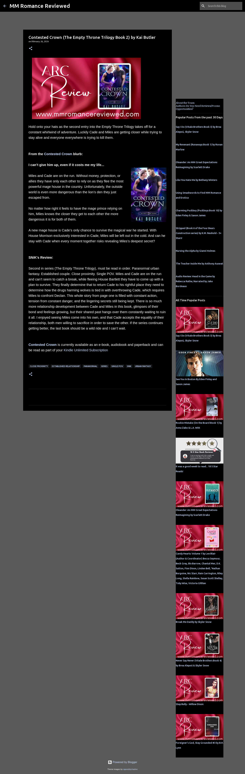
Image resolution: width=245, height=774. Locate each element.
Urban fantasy (143, 366)
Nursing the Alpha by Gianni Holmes (195, 250)
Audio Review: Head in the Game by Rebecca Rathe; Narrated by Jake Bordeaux (195, 281)
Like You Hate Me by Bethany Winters (196, 180)
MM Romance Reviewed (40, 6)
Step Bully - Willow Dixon (189, 704)
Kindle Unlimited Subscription (86, 350)
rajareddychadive (130, 769)
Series (104, 366)
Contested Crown (58, 154)
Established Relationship (66, 366)
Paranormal (90, 366)
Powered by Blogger (122, 762)
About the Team (185, 102)
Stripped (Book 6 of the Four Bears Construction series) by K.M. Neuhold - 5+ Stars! (198, 233)
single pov (117, 366)
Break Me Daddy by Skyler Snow (193, 622)
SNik (129, 366)
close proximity (39, 366)
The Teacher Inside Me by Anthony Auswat (199, 263)
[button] (31, 48)
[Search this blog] (224, 6)
